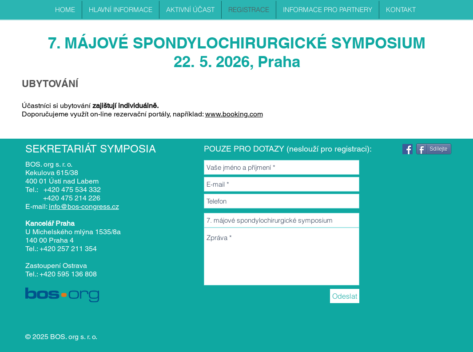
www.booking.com (234, 114)
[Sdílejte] (433, 149)
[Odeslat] (344, 296)
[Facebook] (407, 149)
